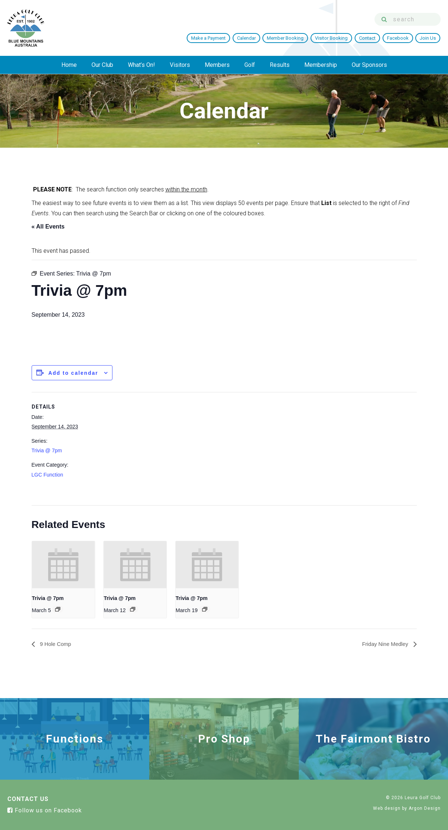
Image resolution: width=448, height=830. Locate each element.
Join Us (428, 38)
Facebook (398, 38)
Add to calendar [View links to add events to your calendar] (73, 373)
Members (217, 64)
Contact (368, 38)
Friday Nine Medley (383, 644)
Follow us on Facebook (44, 810)
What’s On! (141, 64)
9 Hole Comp (57, 644)
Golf (249, 64)
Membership (320, 64)
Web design (387, 808)
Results (280, 64)
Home (69, 64)
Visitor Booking (332, 38)
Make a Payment (210, 38)
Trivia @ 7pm (47, 450)
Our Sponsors (369, 64)
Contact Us (28, 799)
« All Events (48, 226)
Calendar (248, 38)
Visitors (180, 64)
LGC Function (47, 475)
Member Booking (286, 38)
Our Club (102, 64)
